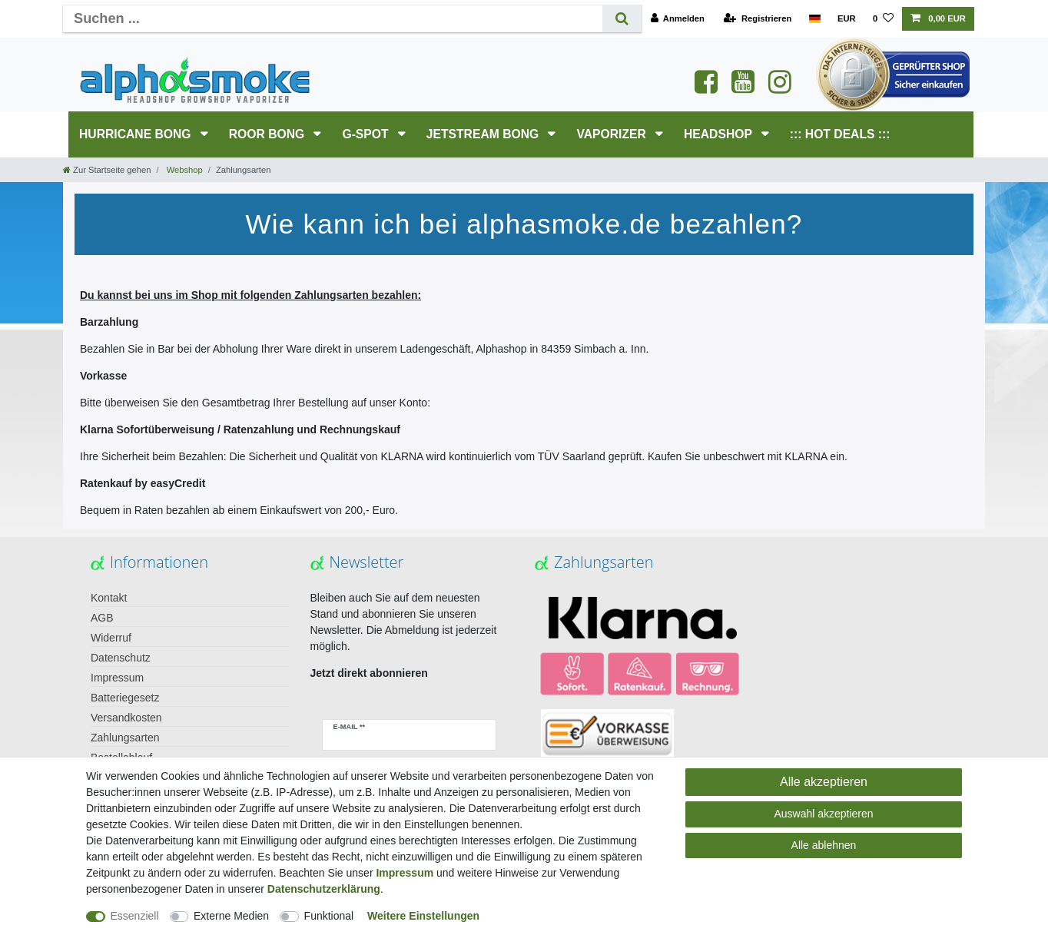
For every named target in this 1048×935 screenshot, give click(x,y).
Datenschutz (121, 658)
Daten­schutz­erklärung (323, 889)
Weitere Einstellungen (423, 916)
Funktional (329, 916)
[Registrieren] (757, 19)
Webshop (183, 169)
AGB (102, 618)
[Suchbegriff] (332, 18)
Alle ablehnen (824, 845)
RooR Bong (268, 134)
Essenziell (135, 916)
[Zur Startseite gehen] (107, 169)
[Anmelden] (677, 19)
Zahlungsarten (125, 737)
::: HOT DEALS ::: (840, 134)
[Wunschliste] (883, 19)
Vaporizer (612, 134)
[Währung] (846, 19)
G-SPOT (367, 134)
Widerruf (111, 638)
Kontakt (109, 598)
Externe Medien (231, 916)
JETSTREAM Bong (484, 134)
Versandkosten (126, 717)
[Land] (814, 19)
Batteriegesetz (125, 697)
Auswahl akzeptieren (823, 813)
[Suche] (622, 18)
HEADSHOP (719, 134)
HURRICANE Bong (136, 134)
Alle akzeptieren (823, 781)
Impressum (117, 677)
